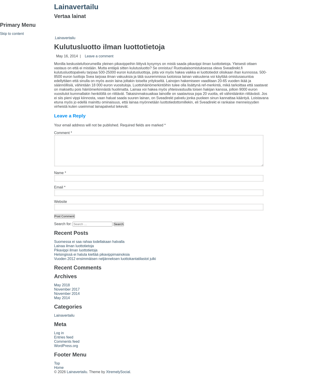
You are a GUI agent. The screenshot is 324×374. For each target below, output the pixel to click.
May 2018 (62, 285)
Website (60, 202)
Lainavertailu (76, 7)
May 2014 (62, 298)
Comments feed (67, 341)
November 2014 (67, 294)
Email (60, 187)
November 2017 (67, 289)
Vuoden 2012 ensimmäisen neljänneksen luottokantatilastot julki (105, 259)
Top (57, 363)
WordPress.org (66, 346)
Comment (63, 133)
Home (59, 368)
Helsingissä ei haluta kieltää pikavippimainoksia (92, 254)
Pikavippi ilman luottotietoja (76, 250)
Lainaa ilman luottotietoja (74, 246)
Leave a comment (99, 56)
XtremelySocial (118, 372)
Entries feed (63, 337)
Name (60, 173)
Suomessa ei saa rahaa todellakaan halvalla (89, 242)
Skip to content (12, 34)
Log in (59, 333)
